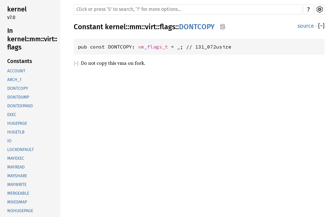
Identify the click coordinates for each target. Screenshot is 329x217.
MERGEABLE (18, 193)
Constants (19, 61)
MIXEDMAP (17, 202)
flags (167, 27)
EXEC (11, 114)
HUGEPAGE (17, 123)
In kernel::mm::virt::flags (32, 39)
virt (150, 27)
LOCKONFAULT (20, 149)
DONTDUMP (18, 97)
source (305, 26)
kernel (16, 9)
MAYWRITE (16, 184)
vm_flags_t (153, 47)
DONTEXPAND (20, 105)
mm (135, 27)
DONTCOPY (17, 88)
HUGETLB (16, 132)
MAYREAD (16, 167)
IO (9, 140)
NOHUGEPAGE (20, 210)
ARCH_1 (14, 79)
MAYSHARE (17, 175)
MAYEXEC (15, 158)
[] (321, 26)
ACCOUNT (16, 71)
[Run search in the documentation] (188, 9)
